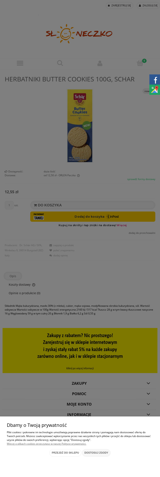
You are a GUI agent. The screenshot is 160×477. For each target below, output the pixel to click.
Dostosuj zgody (96, 452)
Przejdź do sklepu (65, 452)
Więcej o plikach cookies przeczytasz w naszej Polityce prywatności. (46, 444)
